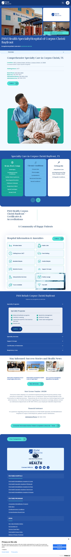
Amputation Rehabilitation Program (18, 504)
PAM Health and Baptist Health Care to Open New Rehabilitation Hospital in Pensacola (35, 383)
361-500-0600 (19, 76)
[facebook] (36, 467)
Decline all (59, 548)
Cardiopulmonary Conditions (16, 509)
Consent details (5, 552)
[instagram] (48, 467)
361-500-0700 (23, 79)
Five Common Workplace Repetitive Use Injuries (53, 383)
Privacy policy (14, 552)
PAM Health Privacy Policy (16, 532)
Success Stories (14, 374)
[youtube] (44, 467)
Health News (52, 374)
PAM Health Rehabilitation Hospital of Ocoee (21, 481)
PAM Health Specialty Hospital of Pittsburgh (20, 484)
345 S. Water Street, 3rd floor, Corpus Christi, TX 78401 (29, 66)
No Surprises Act (13, 526)
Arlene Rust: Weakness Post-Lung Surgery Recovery (15, 383)
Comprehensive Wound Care (17, 512)
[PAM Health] (31, 2)
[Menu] (68, 3)
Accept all (59, 545)
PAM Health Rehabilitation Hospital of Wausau (21, 492)
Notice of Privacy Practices (16, 535)
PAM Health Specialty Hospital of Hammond (21, 489)
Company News (33, 374)
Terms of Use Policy (14, 529)
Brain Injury (12, 507)
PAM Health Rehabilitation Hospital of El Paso (21, 487)
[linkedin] (40, 467)
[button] (63, 3)
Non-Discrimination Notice (16, 524)
